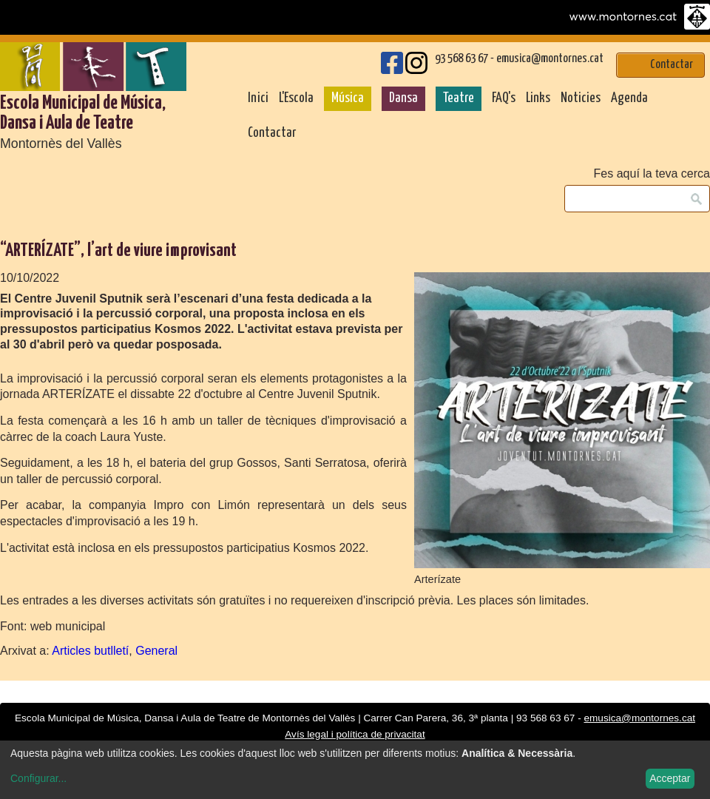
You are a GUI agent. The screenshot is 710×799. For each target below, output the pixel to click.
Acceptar (669, 778)
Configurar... (38, 778)
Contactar (272, 133)
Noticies (581, 98)
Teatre (458, 98)
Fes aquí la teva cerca (652, 174)
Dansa (403, 98)
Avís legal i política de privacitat (355, 734)
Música (347, 98)
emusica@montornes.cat (550, 59)
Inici (258, 98)
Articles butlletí (90, 650)
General (156, 650)
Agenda (629, 98)
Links (538, 98)
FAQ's (503, 98)
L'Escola (296, 98)
